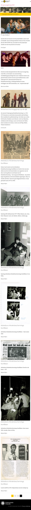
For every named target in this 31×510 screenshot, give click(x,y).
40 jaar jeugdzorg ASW (7, 5)
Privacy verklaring (26, 506)
